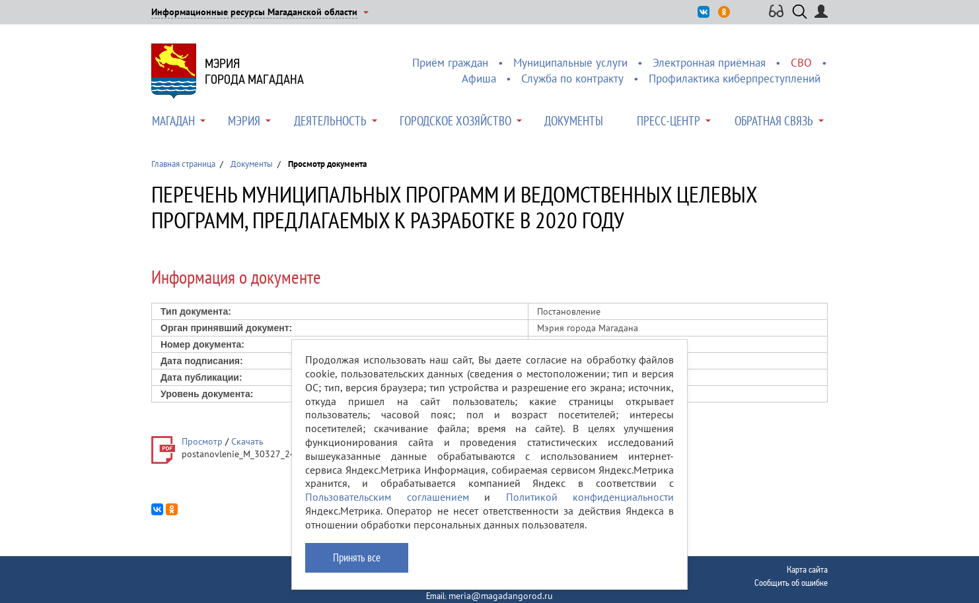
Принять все (357, 557)
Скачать (247, 441)
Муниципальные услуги (570, 62)
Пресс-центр (668, 121)
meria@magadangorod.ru (501, 596)
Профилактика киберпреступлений (734, 78)
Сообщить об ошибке (791, 582)
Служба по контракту (572, 78)
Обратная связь (774, 121)
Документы (573, 121)
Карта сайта (807, 569)
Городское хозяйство (455, 121)
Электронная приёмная (709, 62)
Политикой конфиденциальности (590, 496)
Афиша (479, 78)
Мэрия (244, 121)
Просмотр (202, 441)
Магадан (173, 121)
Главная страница (183, 164)
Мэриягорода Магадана (254, 71)
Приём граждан (450, 62)
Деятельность (330, 121)
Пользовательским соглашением (387, 496)
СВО (801, 62)
